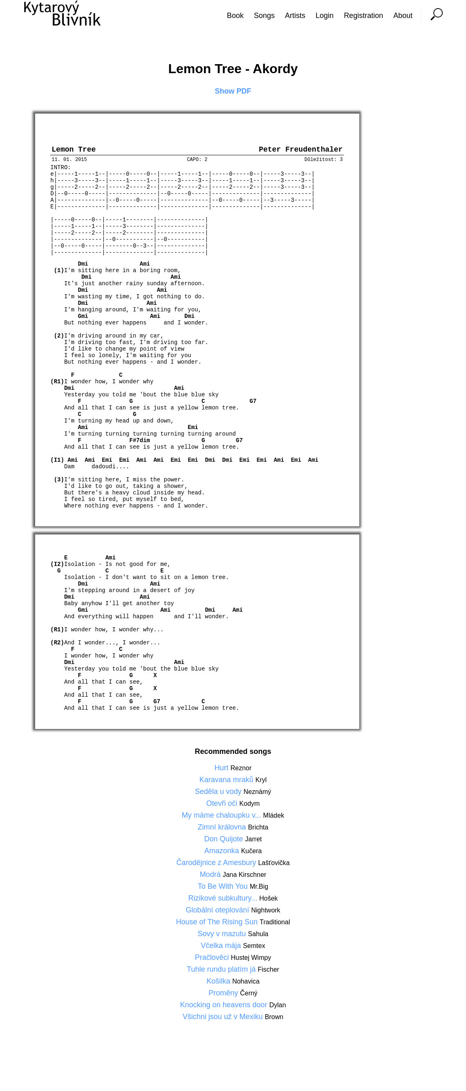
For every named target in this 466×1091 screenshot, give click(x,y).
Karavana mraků (227, 799)
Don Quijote (224, 858)
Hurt (223, 787)
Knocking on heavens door (224, 1024)
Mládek (274, 834)
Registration (363, 15)
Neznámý (257, 810)
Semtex (254, 964)
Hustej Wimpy (251, 976)
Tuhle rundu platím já (222, 988)
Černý (249, 1012)
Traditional (275, 941)
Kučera (251, 870)
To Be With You (224, 905)
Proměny (224, 1012)
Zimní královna (223, 846)
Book (235, 15)
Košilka (219, 1000)
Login (325, 15)
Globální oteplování (218, 929)
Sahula (258, 953)
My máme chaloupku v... (222, 834)
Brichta (258, 846)
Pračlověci (213, 977)
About (402, 15)
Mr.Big (259, 905)
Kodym (250, 822)
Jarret (253, 858)
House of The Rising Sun (218, 941)
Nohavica (246, 1000)
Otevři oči (223, 822)
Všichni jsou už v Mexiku (224, 1036)
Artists (295, 15)
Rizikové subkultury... (223, 917)
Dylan (277, 1024)
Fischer (268, 988)
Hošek (268, 917)
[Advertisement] (435, 545)
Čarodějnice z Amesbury (217, 882)
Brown (274, 1036)
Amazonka (222, 870)
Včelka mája (222, 965)
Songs (264, 15)
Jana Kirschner (245, 893)
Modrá (211, 894)
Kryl (261, 799)
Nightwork (265, 929)
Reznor (241, 787)
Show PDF (233, 91)
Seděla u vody (219, 811)
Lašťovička (273, 882)
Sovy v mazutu (223, 953)
